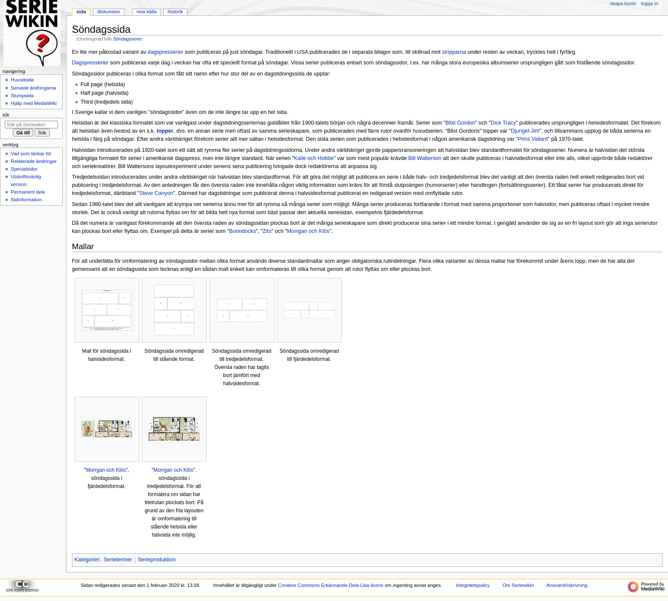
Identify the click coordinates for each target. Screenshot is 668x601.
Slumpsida (22, 95)
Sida (81, 11)
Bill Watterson (424, 158)
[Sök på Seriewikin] (31, 124)
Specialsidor (24, 168)
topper (165, 131)
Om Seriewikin (518, 585)
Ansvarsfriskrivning (567, 585)
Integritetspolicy (472, 585)
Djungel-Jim (525, 131)
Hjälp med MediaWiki (34, 103)
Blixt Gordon (460, 123)
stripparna (454, 52)
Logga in (649, 3)
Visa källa (146, 11)
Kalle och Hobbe (314, 158)
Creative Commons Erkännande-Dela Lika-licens (330, 585)
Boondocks (242, 231)
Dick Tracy (503, 123)
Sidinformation (26, 199)
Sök (6, 114)
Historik (175, 11)
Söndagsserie (127, 38)
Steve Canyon (156, 193)
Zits (267, 231)
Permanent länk (28, 192)
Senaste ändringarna (33, 87)
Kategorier (87, 560)
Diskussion (108, 11)
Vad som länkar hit (31, 153)
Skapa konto (623, 3)
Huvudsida (22, 79)
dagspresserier (165, 52)
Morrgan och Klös (308, 231)
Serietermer (118, 560)
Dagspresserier (90, 63)
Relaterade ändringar (34, 161)
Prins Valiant (532, 139)
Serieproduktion (157, 560)
